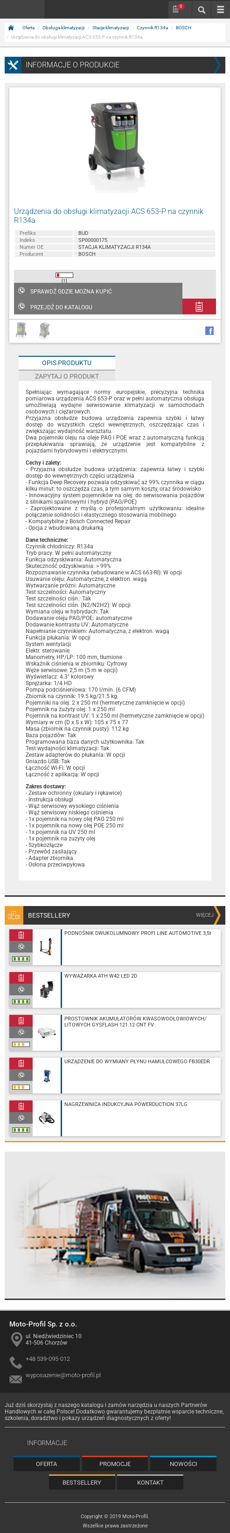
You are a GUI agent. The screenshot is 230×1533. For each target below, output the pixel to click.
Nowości (183, 1463)
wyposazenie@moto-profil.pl (63, 1375)
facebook (209, 331)
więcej (205, 915)
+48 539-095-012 (48, 1358)
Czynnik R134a (152, 27)
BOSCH (183, 27)
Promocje (115, 1463)
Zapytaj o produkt (67, 376)
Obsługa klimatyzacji (63, 27)
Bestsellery (82, 1482)
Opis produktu (66, 363)
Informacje (47, 1442)
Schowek (181, 6)
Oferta (28, 27)
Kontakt (150, 1482)
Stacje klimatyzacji (110, 27)
